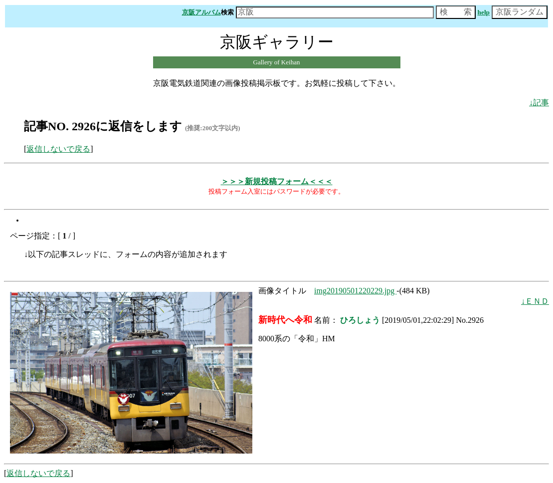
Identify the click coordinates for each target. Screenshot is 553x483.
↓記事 (539, 102)
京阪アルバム (201, 12)
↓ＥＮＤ (535, 301)
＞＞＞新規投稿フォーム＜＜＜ (277, 181)
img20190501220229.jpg (355, 290)
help (484, 12)
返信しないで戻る (58, 149)
